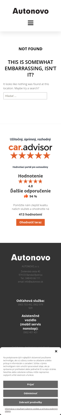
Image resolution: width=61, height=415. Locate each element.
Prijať (30, 384)
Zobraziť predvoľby (30, 402)
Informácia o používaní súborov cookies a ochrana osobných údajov (31, 410)
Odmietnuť (30, 393)
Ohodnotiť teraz (31, 222)
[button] (56, 351)
